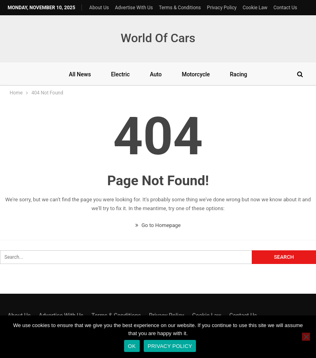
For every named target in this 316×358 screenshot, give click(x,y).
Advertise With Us (134, 7)
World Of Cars (157, 38)
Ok (132, 346)
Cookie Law (255, 7)
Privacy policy (170, 346)
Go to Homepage (158, 225)
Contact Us (285, 7)
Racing (238, 74)
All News (80, 74)
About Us (99, 7)
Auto (155, 74)
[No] (306, 337)
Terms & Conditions (180, 7)
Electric (120, 74)
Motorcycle (196, 74)
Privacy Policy (221, 7)
